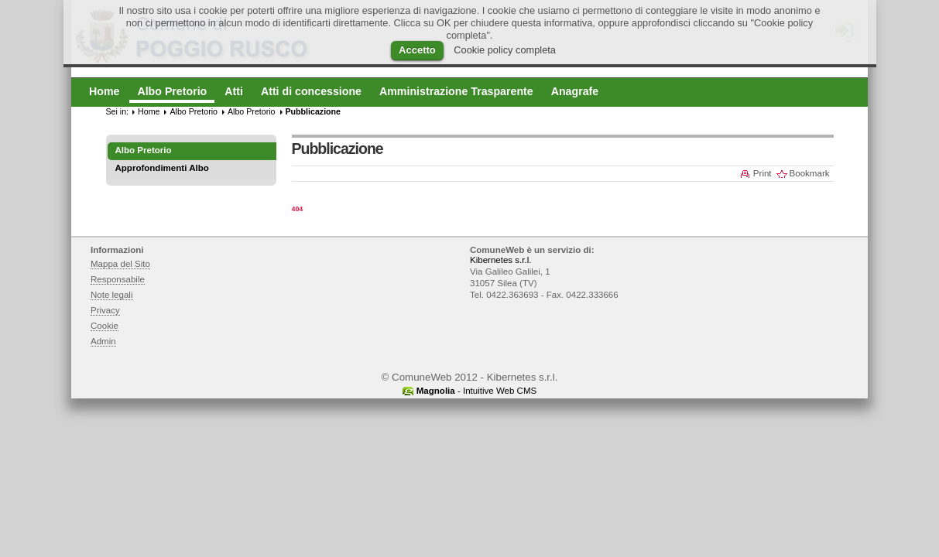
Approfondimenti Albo (162, 168)
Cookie (104, 325)
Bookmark (810, 173)
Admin (103, 341)
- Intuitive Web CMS (476, 390)
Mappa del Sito (120, 263)
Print (762, 173)
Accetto (417, 50)
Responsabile (118, 279)
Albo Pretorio (194, 111)
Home (148, 111)
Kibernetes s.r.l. (500, 260)
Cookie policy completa (505, 50)
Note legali (112, 294)
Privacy (105, 310)
